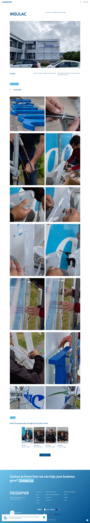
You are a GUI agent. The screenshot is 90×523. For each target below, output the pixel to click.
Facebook (66, 494)
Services (37, 497)
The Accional (38, 491)
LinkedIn (65, 500)
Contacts (38, 502)
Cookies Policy (48, 500)
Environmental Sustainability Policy (52, 494)
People (37, 494)
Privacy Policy (48, 497)
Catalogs (37, 500)
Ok (44, 517)
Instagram (66, 497)
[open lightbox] (27, 114)
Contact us (26, 480)
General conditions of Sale (51, 491)
